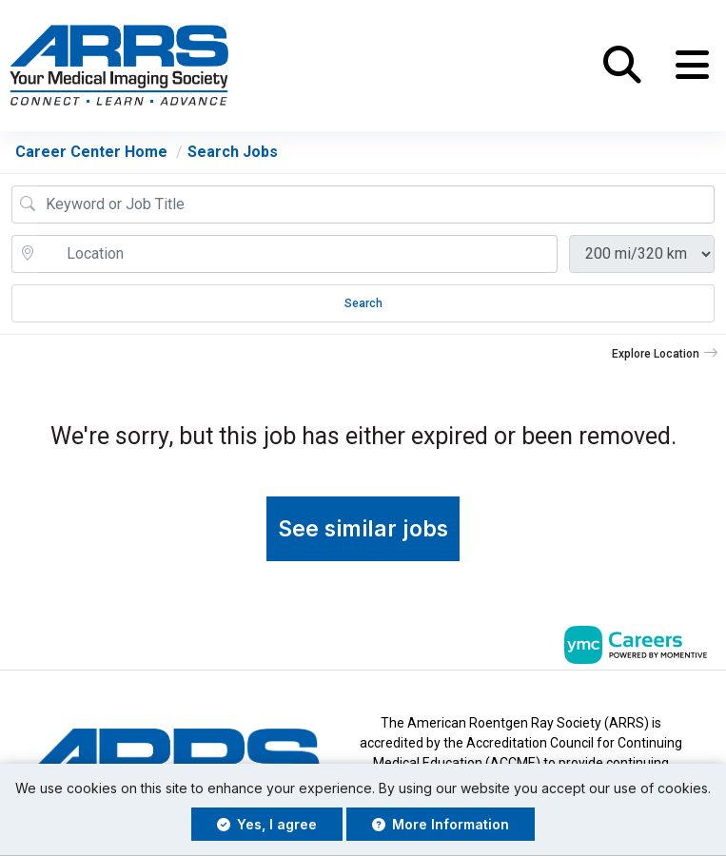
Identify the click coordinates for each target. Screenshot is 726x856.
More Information (440, 824)
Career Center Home (91, 152)
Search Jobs (232, 152)
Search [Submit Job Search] (363, 303)
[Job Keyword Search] (376, 204)
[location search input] (298, 254)
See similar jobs (363, 529)
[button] (692, 65)
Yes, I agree (267, 824)
